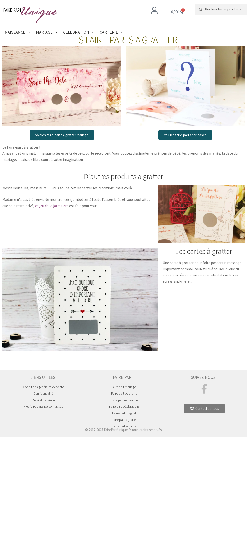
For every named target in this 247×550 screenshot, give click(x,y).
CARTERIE (112, 32)
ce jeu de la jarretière (52, 205)
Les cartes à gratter (203, 251)
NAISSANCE (18, 32)
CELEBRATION (79, 32)
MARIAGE (47, 32)
